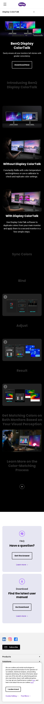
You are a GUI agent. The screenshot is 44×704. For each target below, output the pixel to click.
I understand (13, 689)
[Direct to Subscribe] (11, 647)
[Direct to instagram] (10, 639)
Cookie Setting (12, 696)
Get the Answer (22, 555)
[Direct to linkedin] (4, 639)
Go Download (22, 607)
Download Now (22, 65)
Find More (26, 696)
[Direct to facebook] (16, 639)
